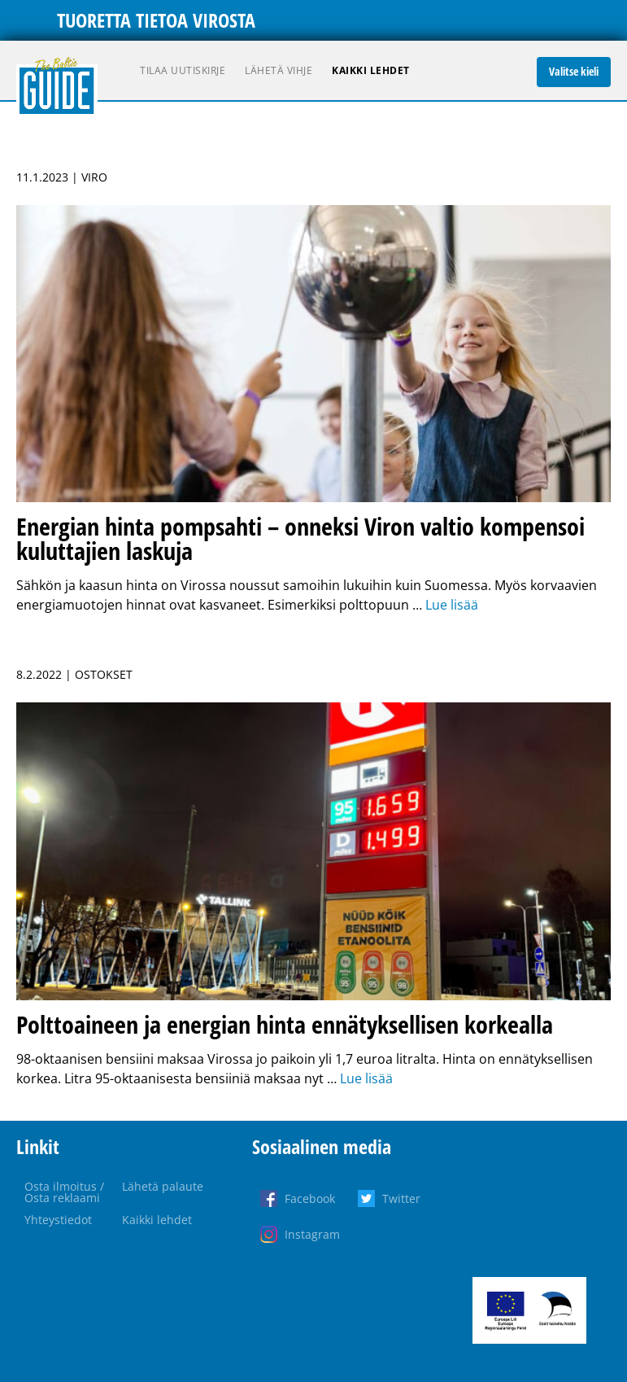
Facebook (310, 1198)
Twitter (401, 1198)
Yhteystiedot (58, 1219)
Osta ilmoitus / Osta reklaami (64, 1192)
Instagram (312, 1234)
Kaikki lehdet (371, 70)
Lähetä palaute (162, 1186)
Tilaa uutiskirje (182, 70)
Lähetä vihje (278, 70)
